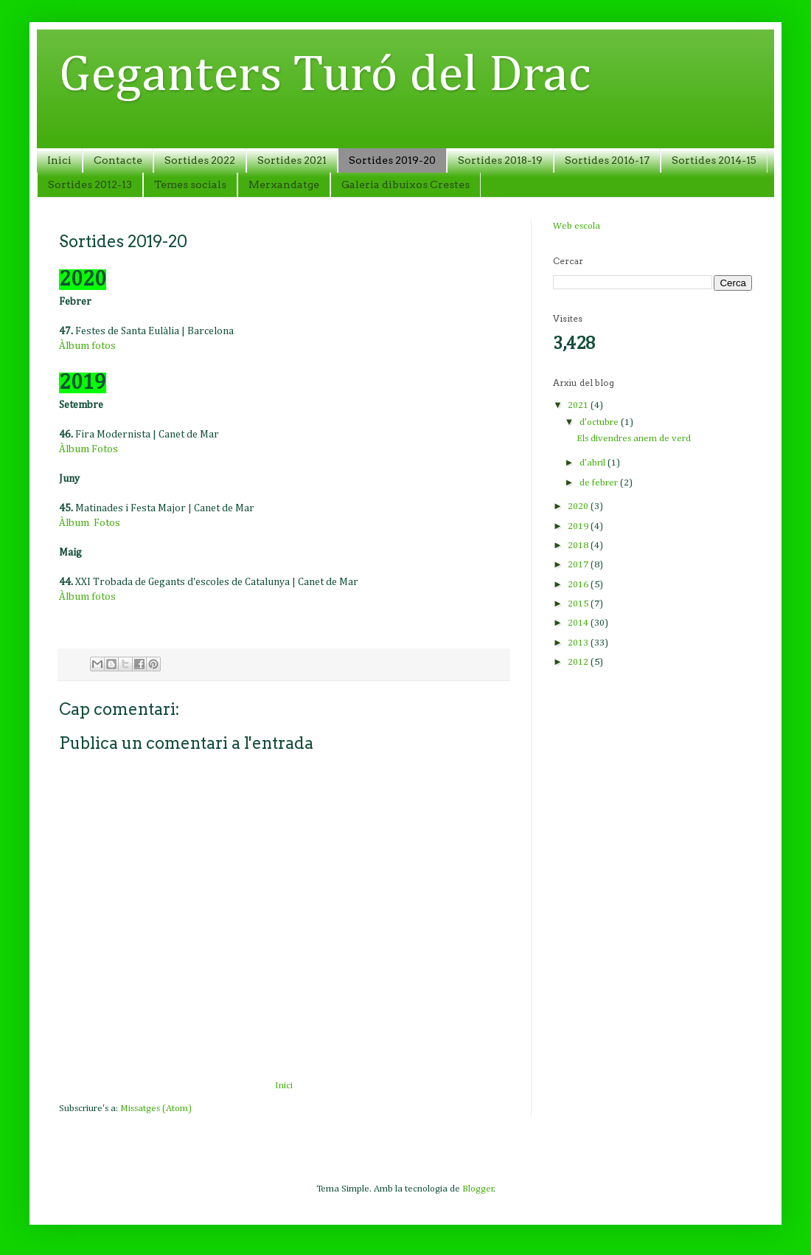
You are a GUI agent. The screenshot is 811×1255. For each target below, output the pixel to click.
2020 (579, 506)
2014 (579, 623)
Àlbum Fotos (88, 449)
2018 (579, 545)
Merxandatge (283, 184)
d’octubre (600, 422)
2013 (579, 643)
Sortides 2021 (292, 160)
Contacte (118, 160)
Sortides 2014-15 (714, 160)
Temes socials (190, 184)
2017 (579, 565)
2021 (579, 405)
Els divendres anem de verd (634, 438)
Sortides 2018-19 (500, 160)
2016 (579, 585)
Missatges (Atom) (156, 1108)
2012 (579, 662)
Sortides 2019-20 (392, 160)
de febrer (599, 483)
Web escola (576, 226)
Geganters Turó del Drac (325, 76)
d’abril (593, 463)
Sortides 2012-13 (90, 184)
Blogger (478, 1189)
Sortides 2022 (199, 160)
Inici (59, 160)
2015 (579, 604)
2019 (579, 526)
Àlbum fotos (87, 346)
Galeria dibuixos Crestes (405, 184)
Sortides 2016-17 (607, 160)
